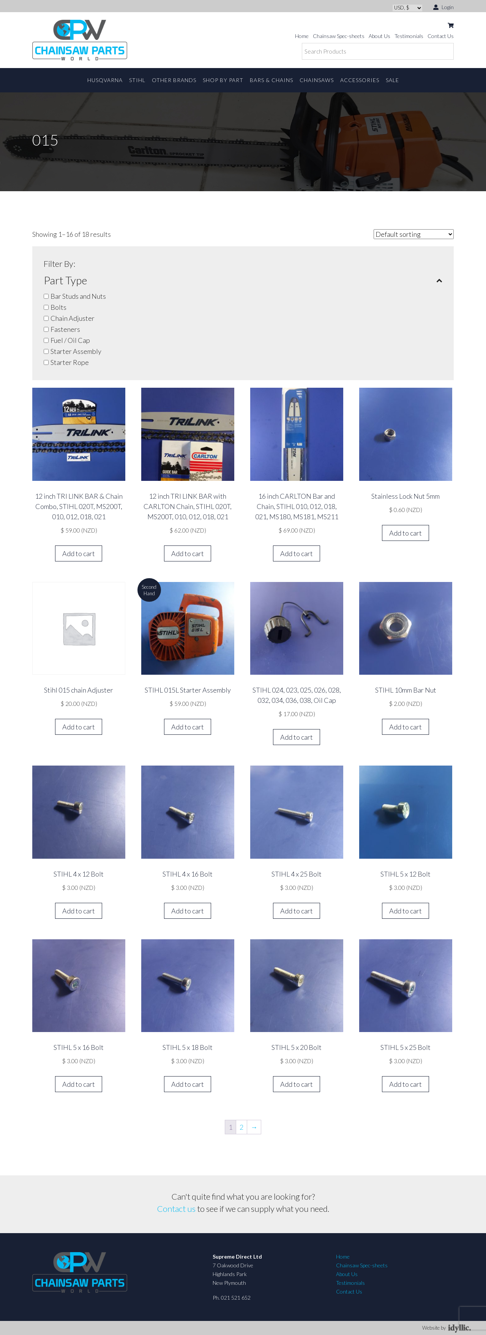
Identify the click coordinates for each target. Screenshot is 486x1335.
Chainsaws (317, 80)
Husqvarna (105, 80)
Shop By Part (223, 80)
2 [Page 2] (241, 1127)
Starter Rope (69, 362)
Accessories (359, 80)
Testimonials (408, 36)
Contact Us (441, 36)
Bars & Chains (271, 80)
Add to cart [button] (78, 553)
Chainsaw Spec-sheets (338, 36)
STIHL (137, 80)
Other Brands (174, 80)
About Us (379, 36)
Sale (392, 80)
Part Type (243, 280)
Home (302, 36)
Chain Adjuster (72, 318)
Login (443, 6)
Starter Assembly (75, 351)
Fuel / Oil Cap (70, 340)
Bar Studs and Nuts (78, 296)
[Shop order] (414, 234)
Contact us (176, 1208)
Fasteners (65, 329)
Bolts (58, 307)
